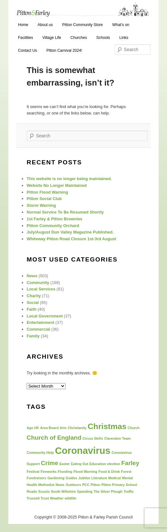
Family (33, 336)
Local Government (45, 316)
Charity (34, 295)
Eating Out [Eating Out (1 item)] (79, 464)
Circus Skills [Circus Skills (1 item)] (93, 438)
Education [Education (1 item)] (97, 464)
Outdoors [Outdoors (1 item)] (73, 485)
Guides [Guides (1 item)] (71, 478)
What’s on (120, 25)
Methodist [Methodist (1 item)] (46, 485)
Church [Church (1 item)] (133, 428)
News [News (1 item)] (60, 485)
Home (23, 25)
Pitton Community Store (82, 25)
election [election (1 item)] (113, 464)
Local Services (41, 289)
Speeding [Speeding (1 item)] (84, 491)
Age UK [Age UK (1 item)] (33, 428)
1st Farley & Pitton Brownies (55, 218)
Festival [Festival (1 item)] (33, 471)
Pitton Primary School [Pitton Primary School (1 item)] (119, 485)
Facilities (25, 37)
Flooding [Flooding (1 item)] (65, 471)
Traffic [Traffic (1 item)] (129, 491)
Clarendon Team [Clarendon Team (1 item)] (117, 438)
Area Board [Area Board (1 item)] (49, 428)
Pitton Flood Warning (47, 192)
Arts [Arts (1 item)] (63, 428)
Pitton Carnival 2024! (64, 50)
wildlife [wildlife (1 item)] (70, 498)
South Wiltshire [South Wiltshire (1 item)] (63, 491)
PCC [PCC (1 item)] (86, 485)
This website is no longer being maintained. (69, 178)
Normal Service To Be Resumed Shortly (65, 212)
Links (123, 37)
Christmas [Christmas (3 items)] (107, 426)
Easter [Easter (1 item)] (64, 464)
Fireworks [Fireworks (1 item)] (48, 471)
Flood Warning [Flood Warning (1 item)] (85, 471)
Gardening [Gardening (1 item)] (55, 478)
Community (38, 282)
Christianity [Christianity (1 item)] (77, 428)
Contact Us (27, 50)
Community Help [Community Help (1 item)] (40, 452)
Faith (32, 309)
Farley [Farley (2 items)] (130, 463)
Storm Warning (41, 205)
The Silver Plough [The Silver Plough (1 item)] (107, 491)
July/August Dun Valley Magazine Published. (70, 232)
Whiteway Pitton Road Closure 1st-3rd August (71, 238)
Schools (103, 37)
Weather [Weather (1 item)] (57, 498)
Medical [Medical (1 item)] (114, 478)
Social (33, 302)
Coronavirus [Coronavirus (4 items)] (82, 450)
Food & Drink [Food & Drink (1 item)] (109, 471)
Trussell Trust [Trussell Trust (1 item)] (38, 498)
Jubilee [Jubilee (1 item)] (84, 478)
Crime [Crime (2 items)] (49, 463)
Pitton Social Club (44, 198)
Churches (78, 37)
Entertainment (40, 322)
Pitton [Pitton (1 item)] (95, 485)
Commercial (38, 329)
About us (45, 25)
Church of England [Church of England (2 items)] (54, 437)
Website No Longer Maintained (57, 185)
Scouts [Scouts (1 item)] (44, 491)
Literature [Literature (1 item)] (99, 478)
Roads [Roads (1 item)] (32, 491)
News (32, 275)
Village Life (51, 37)
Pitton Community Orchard (53, 225)
